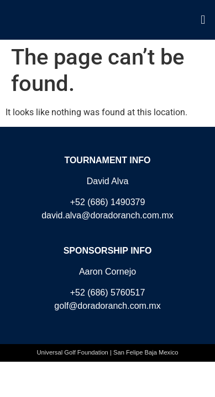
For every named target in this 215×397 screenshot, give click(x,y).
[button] (203, 19)
